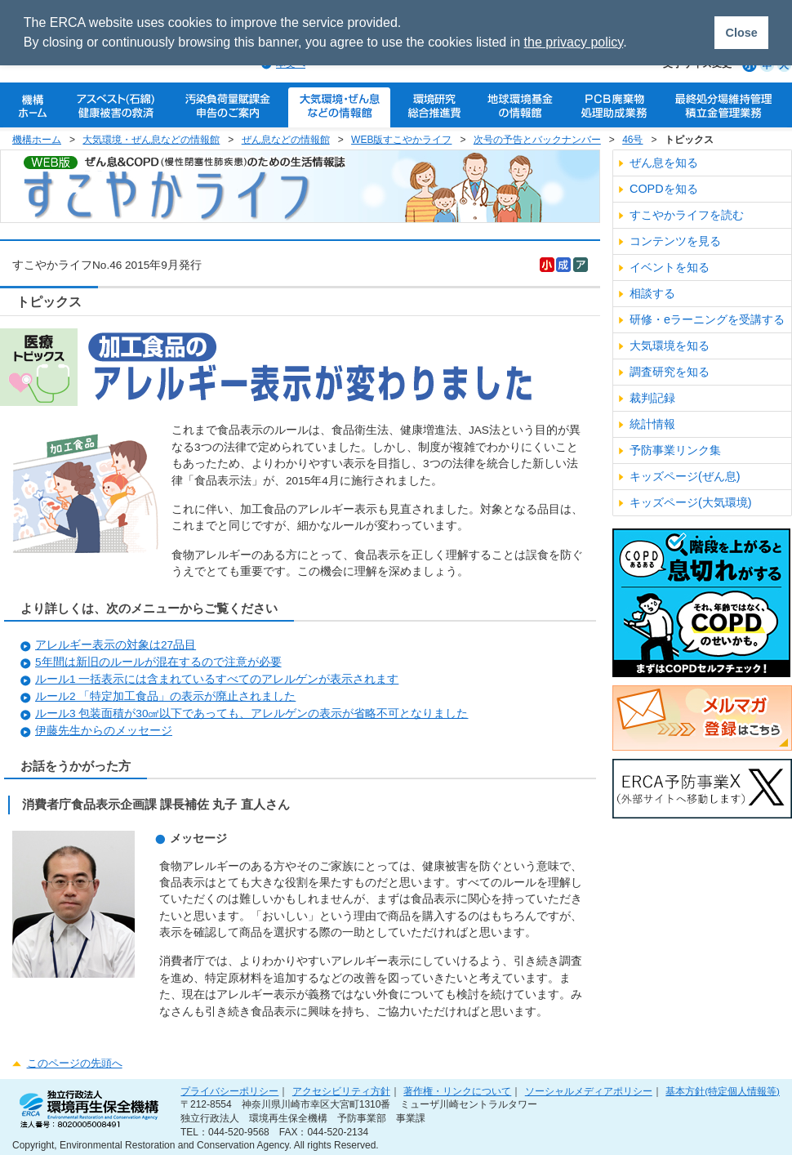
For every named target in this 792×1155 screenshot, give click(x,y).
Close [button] (741, 32)
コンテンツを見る (675, 240)
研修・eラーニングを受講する (707, 319)
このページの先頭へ (74, 1063)
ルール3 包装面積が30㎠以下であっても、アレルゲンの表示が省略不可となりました (251, 713)
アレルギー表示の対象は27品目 (115, 645)
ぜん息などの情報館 (286, 139)
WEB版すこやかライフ (401, 139)
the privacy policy (574, 42)
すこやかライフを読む (687, 214)
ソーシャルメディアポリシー (588, 1091)
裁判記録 (652, 397)
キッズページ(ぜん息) (685, 476)
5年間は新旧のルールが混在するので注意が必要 (158, 662)
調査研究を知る (670, 371)
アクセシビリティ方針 (341, 1091)
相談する (652, 293)
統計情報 (652, 423)
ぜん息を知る (664, 162)
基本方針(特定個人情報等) (722, 1091)
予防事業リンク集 (675, 450)
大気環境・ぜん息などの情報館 (151, 139)
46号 (632, 139)
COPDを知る (664, 188)
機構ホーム (36, 139)
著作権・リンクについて (457, 1091)
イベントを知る (670, 267)
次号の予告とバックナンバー (537, 139)
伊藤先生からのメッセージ (103, 731)
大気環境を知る (670, 345)
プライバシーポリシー (229, 1091)
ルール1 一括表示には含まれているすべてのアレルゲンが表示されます (216, 679)
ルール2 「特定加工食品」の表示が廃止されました (165, 696)
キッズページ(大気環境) (691, 502)
